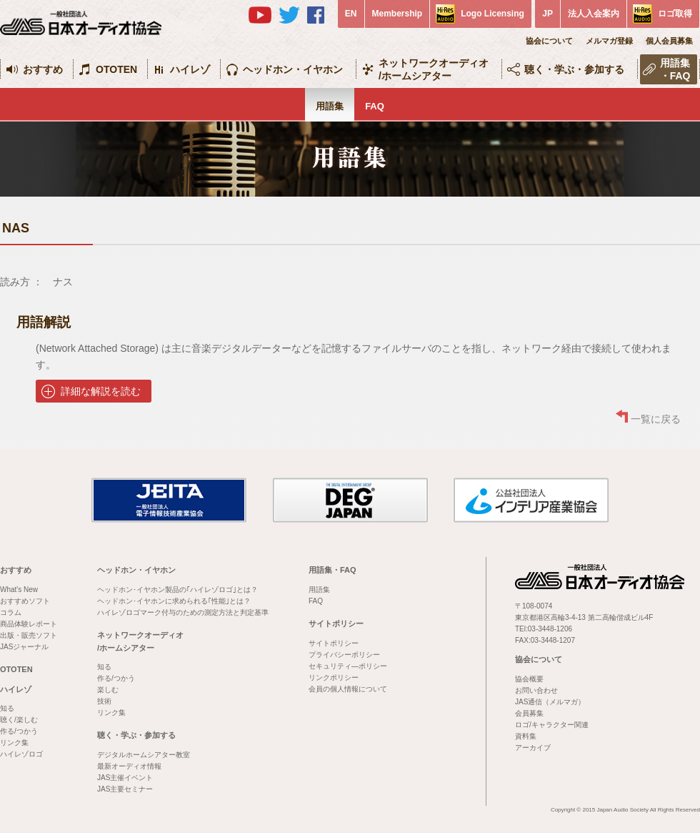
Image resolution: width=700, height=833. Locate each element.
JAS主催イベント (125, 778)
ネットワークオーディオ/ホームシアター (434, 69)
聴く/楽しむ (19, 720)
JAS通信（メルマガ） (550, 702)
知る (7, 708)
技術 (104, 701)
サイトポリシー (336, 623)
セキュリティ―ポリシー (348, 666)
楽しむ (108, 690)
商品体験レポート (28, 624)
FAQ (374, 106)
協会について (549, 40)
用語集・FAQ (675, 69)
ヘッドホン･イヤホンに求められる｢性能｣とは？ (174, 601)
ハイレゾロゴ (21, 754)
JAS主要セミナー (125, 789)
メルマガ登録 (609, 40)
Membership (397, 14)
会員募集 (529, 713)
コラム (10, 612)
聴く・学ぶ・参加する (574, 69)
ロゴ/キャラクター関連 (552, 725)
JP (547, 14)
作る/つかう (19, 731)
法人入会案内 (593, 14)
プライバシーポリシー (344, 655)
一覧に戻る (656, 419)
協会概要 (529, 679)
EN (351, 14)
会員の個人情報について (348, 689)
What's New (19, 589)
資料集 (525, 736)
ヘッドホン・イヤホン (293, 69)
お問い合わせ (536, 690)
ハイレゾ (190, 69)
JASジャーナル (24, 647)
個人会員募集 (669, 40)
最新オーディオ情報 (129, 766)
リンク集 (14, 742)
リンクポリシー (334, 677)
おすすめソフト (25, 601)
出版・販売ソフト (28, 635)
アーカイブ (533, 747)
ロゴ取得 (675, 14)
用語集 (330, 106)
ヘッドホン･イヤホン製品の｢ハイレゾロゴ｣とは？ (177, 589)
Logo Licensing (492, 14)
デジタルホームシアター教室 (143, 755)
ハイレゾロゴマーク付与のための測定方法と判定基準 (183, 612)
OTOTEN (116, 69)
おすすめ (43, 69)
